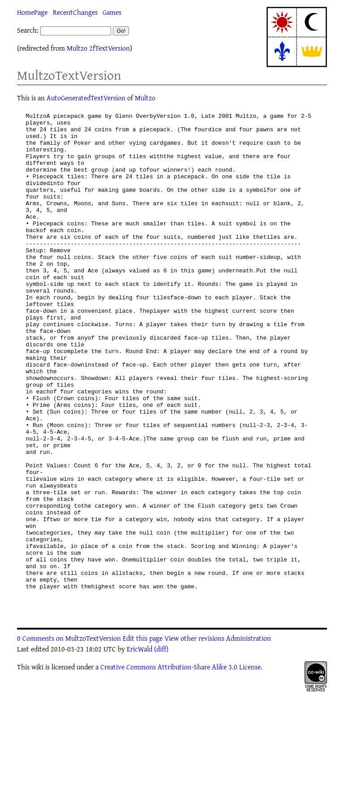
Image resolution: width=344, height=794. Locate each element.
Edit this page (143, 737)
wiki (37, 766)
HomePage (32, 12)
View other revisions (194, 737)
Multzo (145, 97)
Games (112, 12)
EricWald (139, 748)
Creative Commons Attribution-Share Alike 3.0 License (180, 766)
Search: (28, 30)
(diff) (161, 748)
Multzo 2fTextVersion (98, 48)
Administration (248, 737)
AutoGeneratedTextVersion (86, 97)
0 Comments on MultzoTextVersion (69, 737)
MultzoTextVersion (69, 75)
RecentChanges (75, 12)
